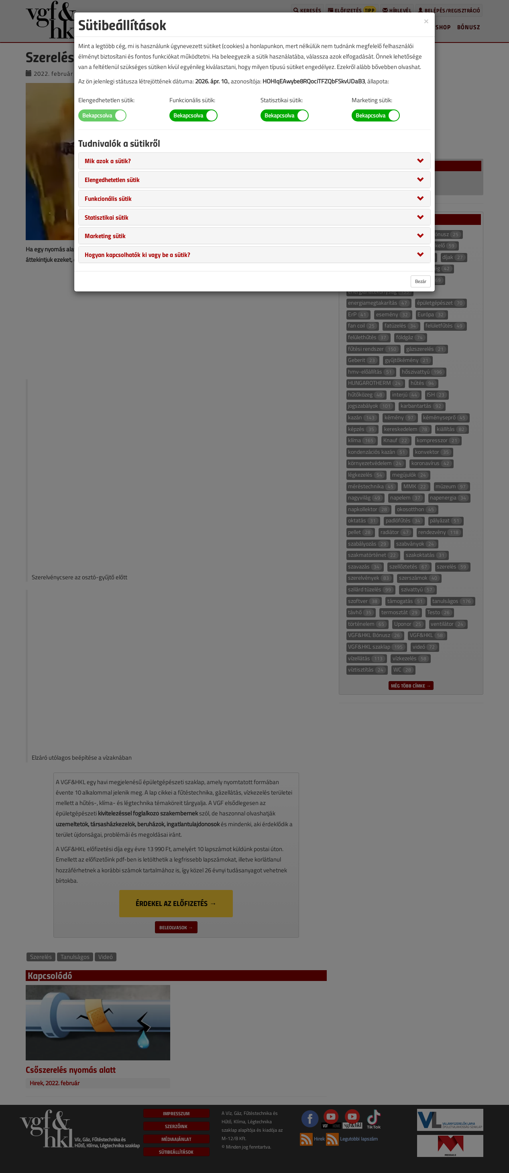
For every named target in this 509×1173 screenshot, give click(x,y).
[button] (108, 160)
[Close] (426, 20)
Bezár (420, 281)
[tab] (254, 161)
